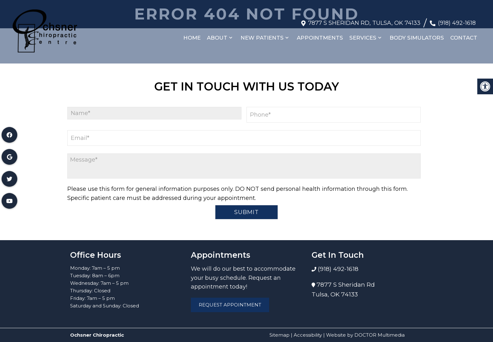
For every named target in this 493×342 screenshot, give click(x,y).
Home (192, 34)
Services (362, 34)
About (217, 34)
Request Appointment (230, 305)
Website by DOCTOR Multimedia (365, 335)
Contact (463, 34)
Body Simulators (417, 34)
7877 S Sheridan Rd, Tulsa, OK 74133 (364, 19)
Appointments (320, 34)
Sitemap (279, 335)
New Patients (262, 34)
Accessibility (308, 335)
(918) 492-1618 (457, 19)
